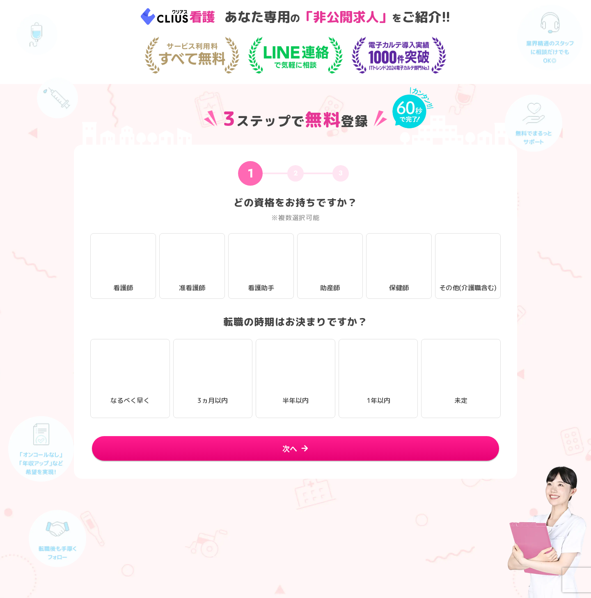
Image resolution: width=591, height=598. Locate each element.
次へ (289, 447)
